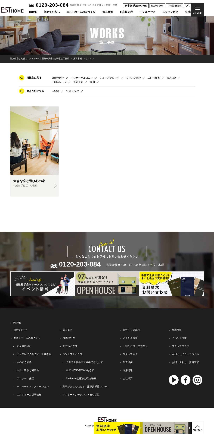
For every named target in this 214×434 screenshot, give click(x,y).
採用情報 (128, 370)
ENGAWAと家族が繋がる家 (81, 378)
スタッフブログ (180, 346)
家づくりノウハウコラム (185, 354)
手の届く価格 (24, 362)
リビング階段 (133, 77)
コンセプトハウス (72, 354)
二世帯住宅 (154, 77)
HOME (33, 11)
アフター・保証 (25, 378)
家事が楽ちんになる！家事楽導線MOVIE (85, 386)
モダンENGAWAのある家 (80, 370)
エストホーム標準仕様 (29, 394)
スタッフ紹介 (170, 11)
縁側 (92, 82)
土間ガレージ (59, 82)
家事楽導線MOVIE (136, 5)
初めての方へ (52, 11)
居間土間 (78, 82)
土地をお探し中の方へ (135, 346)
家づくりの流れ (131, 329)
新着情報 (177, 329)
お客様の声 (126, 11)
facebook (157, 5)
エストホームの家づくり (80, 11)
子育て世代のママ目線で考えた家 (84, 362)
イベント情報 (179, 338)
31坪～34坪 (72, 91)
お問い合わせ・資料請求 (185, 362)
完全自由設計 (24, 346)
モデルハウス (148, 11)
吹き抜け (171, 77)
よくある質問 (130, 338)
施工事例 (107, 11)
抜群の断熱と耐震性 (28, 370)
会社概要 (190, 11)
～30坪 (56, 91)
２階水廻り (58, 77)
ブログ (190, 5)
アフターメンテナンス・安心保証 (81, 394)
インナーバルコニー (82, 77)
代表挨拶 (128, 362)
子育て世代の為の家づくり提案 (34, 354)
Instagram (174, 5)
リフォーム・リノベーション (33, 386)
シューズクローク (109, 77)
